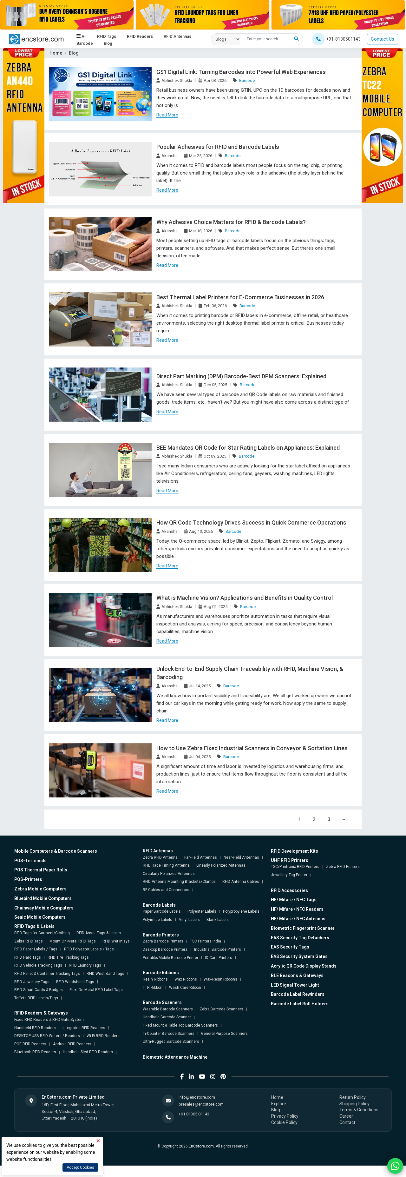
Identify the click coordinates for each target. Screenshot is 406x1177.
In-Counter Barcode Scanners (168, 1034)
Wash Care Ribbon (185, 988)
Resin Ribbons (155, 980)
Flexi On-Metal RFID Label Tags (96, 990)
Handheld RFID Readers (35, 1028)
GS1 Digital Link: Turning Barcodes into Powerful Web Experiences (240, 72)
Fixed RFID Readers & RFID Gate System (49, 1020)
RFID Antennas (177, 36)
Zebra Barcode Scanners (221, 1010)
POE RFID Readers (30, 1044)
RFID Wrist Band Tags (105, 974)
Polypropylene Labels (241, 912)
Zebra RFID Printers (343, 867)
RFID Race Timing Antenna (166, 866)
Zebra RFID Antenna (160, 858)
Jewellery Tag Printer (289, 875)
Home (55, 53)
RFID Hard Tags (27, 958)
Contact (347, 1123)
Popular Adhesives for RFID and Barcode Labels (217, 147)
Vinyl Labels (189, 920)
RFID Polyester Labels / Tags (89, 950)
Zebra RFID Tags (28, 942)
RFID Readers (140, 36)
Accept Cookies (80, 1167)
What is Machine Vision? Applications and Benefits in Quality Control (243, 598)
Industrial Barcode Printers (217, 950)
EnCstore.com (201, 1147)
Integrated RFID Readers (83, 1028)
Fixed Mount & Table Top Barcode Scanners (180, 1026)
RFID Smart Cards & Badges (38, 990)
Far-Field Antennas (200, 858)
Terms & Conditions (358, 1110)
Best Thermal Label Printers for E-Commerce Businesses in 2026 (239, 297)
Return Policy (352, 1098)
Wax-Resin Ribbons (220, 980)
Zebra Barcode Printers (163, 942)
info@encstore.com (197, 1097)
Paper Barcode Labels (162, 912)
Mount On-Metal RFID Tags (72, 942)
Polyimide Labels (157, 920)
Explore (278, 1104)
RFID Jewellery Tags (31, 982)
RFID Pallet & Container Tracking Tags (47, 974)
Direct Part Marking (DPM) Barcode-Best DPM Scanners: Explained (241, 376)
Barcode (84, 43)
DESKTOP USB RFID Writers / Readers (47, 1036)
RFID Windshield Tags (75, 982)
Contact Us (382, 39)
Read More (167, 114)
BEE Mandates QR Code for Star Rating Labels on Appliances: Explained (247, 448)
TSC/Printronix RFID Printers (295, 867)
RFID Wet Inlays (116, 942)
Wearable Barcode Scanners (168, 1010)
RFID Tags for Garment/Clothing (42, 933)
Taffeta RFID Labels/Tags (36, 998)
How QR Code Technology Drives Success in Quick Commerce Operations (250, 523)
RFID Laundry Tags (85, 966)
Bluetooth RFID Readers (35, 1053)
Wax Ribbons (185, 980)
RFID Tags (106, 36)
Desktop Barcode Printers (165, 950)
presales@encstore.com (201, 1105)
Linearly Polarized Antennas (221, 866)
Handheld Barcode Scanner (167, 1018)
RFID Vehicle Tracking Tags (38, 966)
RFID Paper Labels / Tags (35, 950)
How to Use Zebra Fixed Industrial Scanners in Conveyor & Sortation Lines (251, 748)
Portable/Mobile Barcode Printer (170, 958)
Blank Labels (217, 920)
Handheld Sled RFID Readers (88, 1053)
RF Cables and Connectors (166, 890)
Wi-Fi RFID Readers (103, 1036)
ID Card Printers (218, 958)
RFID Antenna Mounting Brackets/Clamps (179, 882)
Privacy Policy (284, 1116)
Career (346, 1116)
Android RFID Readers (72, 1044)
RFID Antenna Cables (240, 882)
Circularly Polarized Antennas (169, 874)
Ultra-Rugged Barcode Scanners (171, 1042)
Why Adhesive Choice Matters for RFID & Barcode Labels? (230, 222)
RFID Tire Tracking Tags (68, 958)
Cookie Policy (284, 1123)
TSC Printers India (205, 942)
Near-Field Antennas (241, 858)
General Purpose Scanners (224, 1034)
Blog (108, 43)
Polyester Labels (201, 912)
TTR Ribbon (152, 988)
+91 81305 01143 (194, 1114)
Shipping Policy (354, 1104)
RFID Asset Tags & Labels (98, 933)
